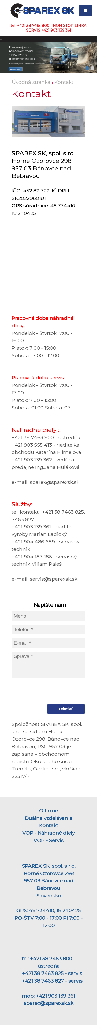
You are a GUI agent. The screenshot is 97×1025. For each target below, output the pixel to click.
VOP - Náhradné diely (48, 833)
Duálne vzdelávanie (48, 818)
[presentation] (46, 691)
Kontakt (63, 82)
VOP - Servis (49, 840)
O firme (48, 810)
